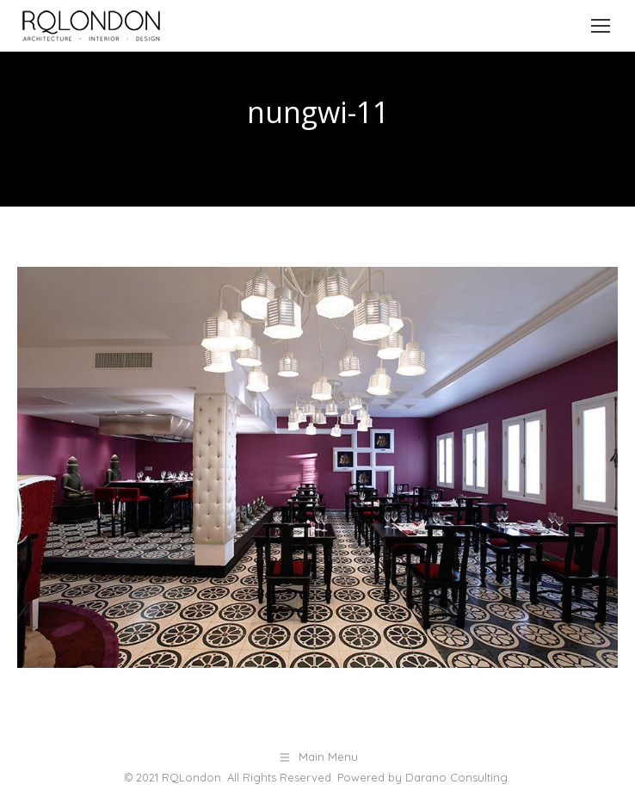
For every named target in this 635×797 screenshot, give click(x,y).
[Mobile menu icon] (600, 26)
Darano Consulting (456, 777)
